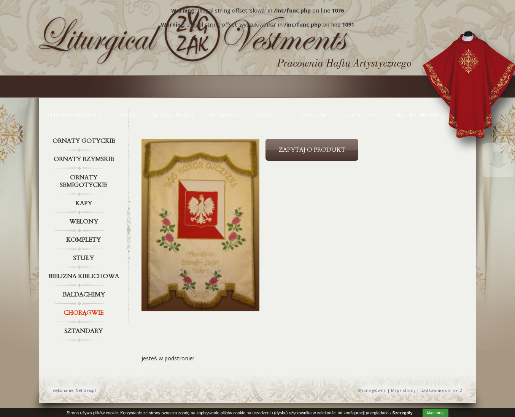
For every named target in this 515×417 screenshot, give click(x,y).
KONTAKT (315, 115)
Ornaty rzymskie (84, 159)
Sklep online (417, 115)
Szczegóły (403, 413)
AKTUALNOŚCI (172, 115)
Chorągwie (84, 313)
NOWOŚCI (225, 115)
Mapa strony (403, 390)
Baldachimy (84, 294)
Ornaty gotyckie (84, 141)
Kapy (84, 203)
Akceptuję (435, 413)
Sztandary (84, 331)
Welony (84, 221)
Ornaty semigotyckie (84, 179)
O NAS (125, 115)
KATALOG (270, 115)
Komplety (84, 240)
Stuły (84, 258)
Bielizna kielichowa (84, 276)
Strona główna (73, 115)
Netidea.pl (86, 390)
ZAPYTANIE (363, 115)
